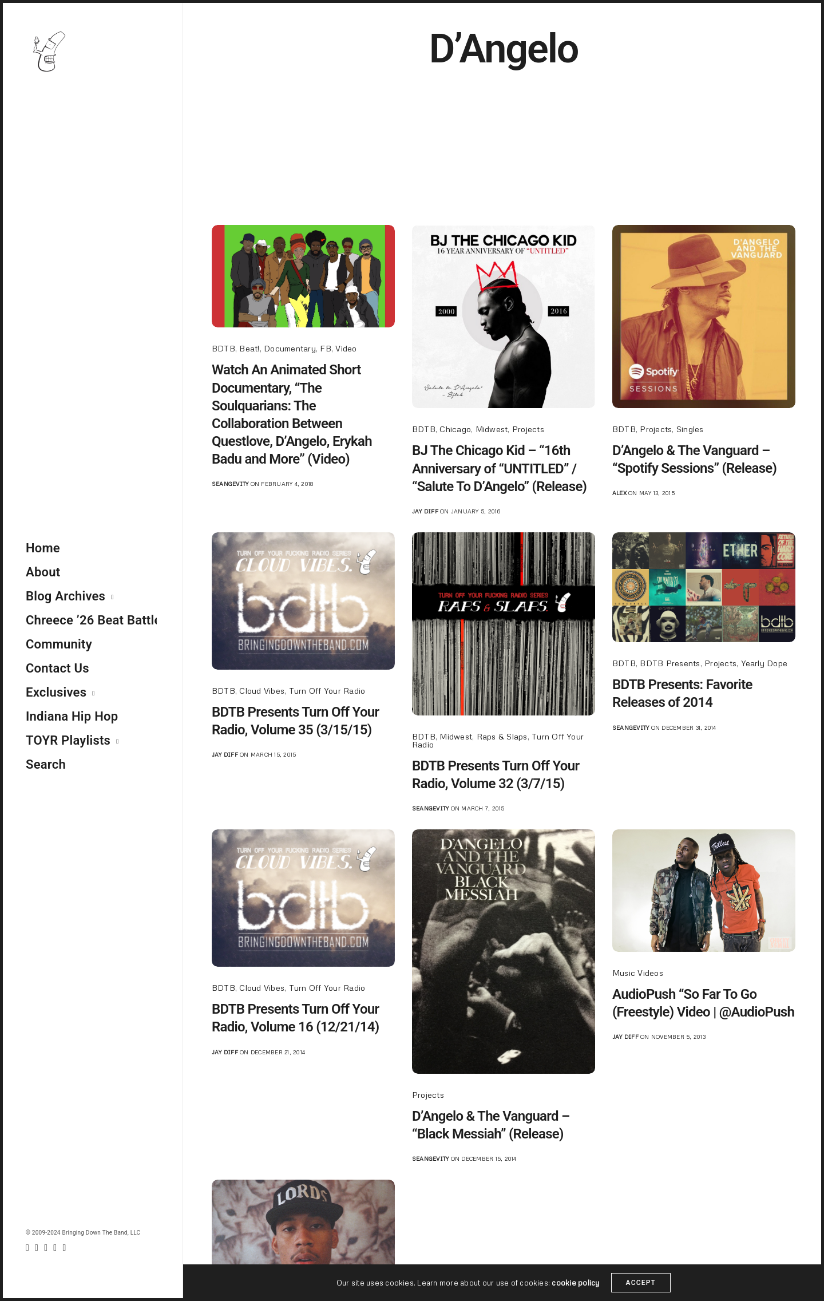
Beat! (249, 348)
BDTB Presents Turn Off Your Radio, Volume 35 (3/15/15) (295, 721)
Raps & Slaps (502, 736)
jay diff (425, 511)
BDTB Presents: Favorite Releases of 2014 (682, 693)
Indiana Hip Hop (72, 716)
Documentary (290, 348)
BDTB (223, 348)
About (43, 572)
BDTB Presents (670, 663)
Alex (619, 492)
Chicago (455, 429)
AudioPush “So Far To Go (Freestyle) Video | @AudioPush (703, 1003)
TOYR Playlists (68, 740)
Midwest (492, 429)
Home (43, 548)
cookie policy (575, 1287)
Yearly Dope (764, 663)
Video (345, 348)
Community (59, 644)
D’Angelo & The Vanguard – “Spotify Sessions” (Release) (694, 459)
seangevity (230, 483)
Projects (528, 429)
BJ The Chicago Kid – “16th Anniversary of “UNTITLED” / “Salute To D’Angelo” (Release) (499, 468)
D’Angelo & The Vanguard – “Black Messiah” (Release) (491, 1125)
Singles (690, 429)
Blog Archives (65, 596)
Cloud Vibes (261, 690)
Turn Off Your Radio (327, 690)
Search (46, 764)
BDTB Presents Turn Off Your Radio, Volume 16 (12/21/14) (295, 1018)
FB (325, 348)
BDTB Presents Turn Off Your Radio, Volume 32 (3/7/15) (495, 775)
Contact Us (57, 668)
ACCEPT (641, 1288)
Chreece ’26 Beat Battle (91, 620)
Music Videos (637, 973)
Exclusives (56, 692)
